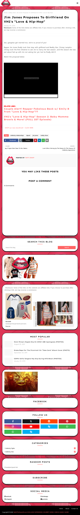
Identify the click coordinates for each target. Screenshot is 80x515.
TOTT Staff (29, 157)
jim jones (35, 135)
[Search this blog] (31, 247)
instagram (9, 499)
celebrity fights (40, 448)
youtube (45, 499)
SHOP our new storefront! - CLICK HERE (19, 128)
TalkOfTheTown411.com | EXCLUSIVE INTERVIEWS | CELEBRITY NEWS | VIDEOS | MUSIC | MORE (41, 512)
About (67, 509)
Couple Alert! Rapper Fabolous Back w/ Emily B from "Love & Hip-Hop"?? (36, 110)
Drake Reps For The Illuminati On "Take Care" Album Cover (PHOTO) (42, 350)
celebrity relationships (17, 135)
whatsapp (45, 496)
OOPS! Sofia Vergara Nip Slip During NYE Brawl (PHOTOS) (37, 358)
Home (5, 13)
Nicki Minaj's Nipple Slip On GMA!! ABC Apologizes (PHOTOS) (39, 342)
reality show (12, 13)
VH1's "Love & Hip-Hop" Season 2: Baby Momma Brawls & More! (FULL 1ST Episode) (36, 118)
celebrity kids (40, 452)
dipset (28, 135)
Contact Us (74, 509)
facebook (8, 496)
